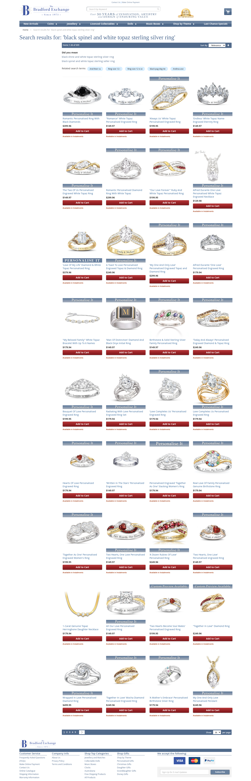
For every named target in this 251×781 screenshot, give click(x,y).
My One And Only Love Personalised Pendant (205, 699)
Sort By (203, 45)
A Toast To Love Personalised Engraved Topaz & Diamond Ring (124, 266)
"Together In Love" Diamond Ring (211, 626)
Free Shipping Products (95, 774)
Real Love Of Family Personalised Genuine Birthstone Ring (211, 484)
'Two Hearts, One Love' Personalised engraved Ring (208, 556)
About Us (56, 757)
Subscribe (220, 772)
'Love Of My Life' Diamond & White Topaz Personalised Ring (82, 266)
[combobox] (123, 9)
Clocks (88, 767)
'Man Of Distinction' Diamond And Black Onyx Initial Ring (125, 341)
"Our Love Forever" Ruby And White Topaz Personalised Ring (167, 191)
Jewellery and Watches (95, 757)
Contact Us (116, 2)
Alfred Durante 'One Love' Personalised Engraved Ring (208, 266)
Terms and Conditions (62, 764)
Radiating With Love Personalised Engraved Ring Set (124, 413)
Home (26, 29)
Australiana (90, 770)
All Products (90, 777)
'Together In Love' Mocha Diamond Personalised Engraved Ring (125, 699)
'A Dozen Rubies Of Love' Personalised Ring (163, 556)
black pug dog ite (157, 68)
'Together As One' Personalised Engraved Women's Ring (80, 556)
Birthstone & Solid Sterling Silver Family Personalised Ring (168, 341)
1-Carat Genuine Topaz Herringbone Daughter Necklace (80, 627)
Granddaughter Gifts (126, 770)
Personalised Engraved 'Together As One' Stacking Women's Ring (168, 484)
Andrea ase (178, 68)
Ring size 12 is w (134, 68)
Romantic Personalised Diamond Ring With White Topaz (124, 191)
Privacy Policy (58, 761)
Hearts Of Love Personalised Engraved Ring (78, 484)
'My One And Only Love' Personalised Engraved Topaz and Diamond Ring (168, 268)
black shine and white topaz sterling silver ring (88, 56)
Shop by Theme (124, 757)
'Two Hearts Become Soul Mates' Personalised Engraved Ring (167, 627)
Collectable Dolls (92, 761)
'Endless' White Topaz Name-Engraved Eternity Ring (209, 120)
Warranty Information (29, 777)
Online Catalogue (27, 770)
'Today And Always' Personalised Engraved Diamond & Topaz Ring (211, 341)
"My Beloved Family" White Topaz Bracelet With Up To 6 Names (81, 341)
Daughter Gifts (124, 767)
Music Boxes (90, 764)
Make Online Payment (131, 2)
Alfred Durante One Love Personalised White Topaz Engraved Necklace (207, 193)
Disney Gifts (122, 774)
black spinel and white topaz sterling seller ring (88, 61)
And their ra (95, 68)
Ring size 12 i (114, 68)
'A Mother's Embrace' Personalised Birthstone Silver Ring (169, 699)
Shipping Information (29, 774)
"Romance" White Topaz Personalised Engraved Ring (121, 120)
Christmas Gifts (124, 764)
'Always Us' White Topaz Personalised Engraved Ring (165, 120)
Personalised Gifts (125, 761)
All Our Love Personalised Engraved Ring (120, 627)
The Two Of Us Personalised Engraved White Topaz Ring (78, 191)
